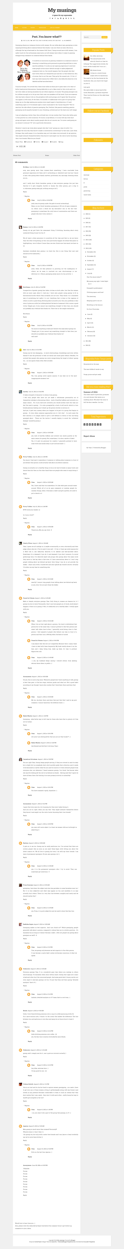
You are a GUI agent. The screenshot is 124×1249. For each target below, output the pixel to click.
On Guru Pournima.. (93, 309)
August (89, 269)
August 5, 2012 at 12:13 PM (45, 1065)
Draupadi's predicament (94, 288)
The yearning (91, 296)
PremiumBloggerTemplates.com (66, 1241)
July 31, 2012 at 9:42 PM (38, 287)
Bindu (25, 1010)
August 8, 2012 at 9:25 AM (36, 1126)
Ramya (25, 227)
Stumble (53, 142)
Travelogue (42, 27)
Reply (25, 192)
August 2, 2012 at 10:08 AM (37, 843)
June (88, 314)
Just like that (56, 40)
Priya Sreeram (28, 885)
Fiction (24, 27)
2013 (87, 244)
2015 (87, 235)
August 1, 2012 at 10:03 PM (45, 824)
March (89, 327)
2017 (87, 227)
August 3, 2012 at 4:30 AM (38, 969)
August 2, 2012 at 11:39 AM (45, 908)
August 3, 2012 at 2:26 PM (48, 743)
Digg (61, 142)
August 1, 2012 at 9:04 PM (51, 640)
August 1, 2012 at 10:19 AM (45, 579)
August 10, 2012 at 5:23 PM (45, 1149)
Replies (27, 196)
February (90, 331)
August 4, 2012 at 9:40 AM (36, 1010)
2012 (87, 248)
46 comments (67, 40)
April (89, 323)
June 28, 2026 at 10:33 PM (40, 1165)
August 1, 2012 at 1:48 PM (40, 716)
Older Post (76, 155)
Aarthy (25, 391)
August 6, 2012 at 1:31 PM (41, 1084)
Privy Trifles (27, 457)
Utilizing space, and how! (95, 292)
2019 (87, 218)
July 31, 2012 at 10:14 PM (34, 350)
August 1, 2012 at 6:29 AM (42, 598)
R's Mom (26, 167)
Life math (87, 87)
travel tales (87, 195)
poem (85, 187)
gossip (50, 40)
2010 (87, 345)
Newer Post (17, 155)
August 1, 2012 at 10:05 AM (45, 482)
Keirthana (26, 287)
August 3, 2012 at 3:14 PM (45, 994)
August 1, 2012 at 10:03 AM (45, 432)
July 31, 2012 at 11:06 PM (39, 457)
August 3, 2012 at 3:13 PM (45, 947)
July (88, 273)
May (88, 318)
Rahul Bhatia (27, 716)
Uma (33, 200)
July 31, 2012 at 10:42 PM (36, 391)
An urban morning (96, 56)
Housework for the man (91, 364)
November (90, 256)
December (90, 252)
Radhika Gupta (28, 924)
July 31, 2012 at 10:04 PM (44, 200)
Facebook (28, 142)
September (90, 265)
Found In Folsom (28, 598)
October (89, 260)
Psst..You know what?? (47, 36)
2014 (87, 240)
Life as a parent (55, 27)
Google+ (45, 142)
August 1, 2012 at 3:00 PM (45, 759)
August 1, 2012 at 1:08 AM (40, 543)
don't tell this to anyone (40, 40)
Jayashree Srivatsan (30, 759)
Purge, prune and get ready (92, 374)
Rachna (25, 843)
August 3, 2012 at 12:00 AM (42, 924)
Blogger (103, 447)
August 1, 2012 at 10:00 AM (45, 372)
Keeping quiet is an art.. (94, 300)
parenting (87, 191)
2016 (87, 231)
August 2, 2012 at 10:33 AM (41, 885)
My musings (62, 9)
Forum (25, 1171)
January (90, 336)
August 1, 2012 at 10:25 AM (45, 697)
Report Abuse (89, 436)
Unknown (26, 969)
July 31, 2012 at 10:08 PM (44, 265)
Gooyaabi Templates (89, 1241)
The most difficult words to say (94, 369)
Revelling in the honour (95, 305)
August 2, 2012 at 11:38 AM (45, 866)
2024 (87, 214)
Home (16, 27)
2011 (87, 341)
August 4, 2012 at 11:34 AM (39, 1050)
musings (86, 175)
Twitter (37, 142)
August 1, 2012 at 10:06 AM (45, 527)
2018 (87, 222)
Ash (24, 350)
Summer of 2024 (91, 392)
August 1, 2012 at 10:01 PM (45, 733)
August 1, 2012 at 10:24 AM (45, 621)
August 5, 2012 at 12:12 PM (45, 1031)
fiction (86, 179)
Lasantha (54, 1241)
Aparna (25, 1126)
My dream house (95, 70)
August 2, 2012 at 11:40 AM (45, 657)
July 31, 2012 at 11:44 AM (37, 167)
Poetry (33, 27)
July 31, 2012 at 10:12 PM (44, 325)
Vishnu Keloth (28, 1084)
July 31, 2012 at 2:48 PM (35, 227)
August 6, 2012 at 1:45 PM (45, 1109)
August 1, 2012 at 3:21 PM (39, 804)
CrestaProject (38, 1241)
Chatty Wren (27, 543)
